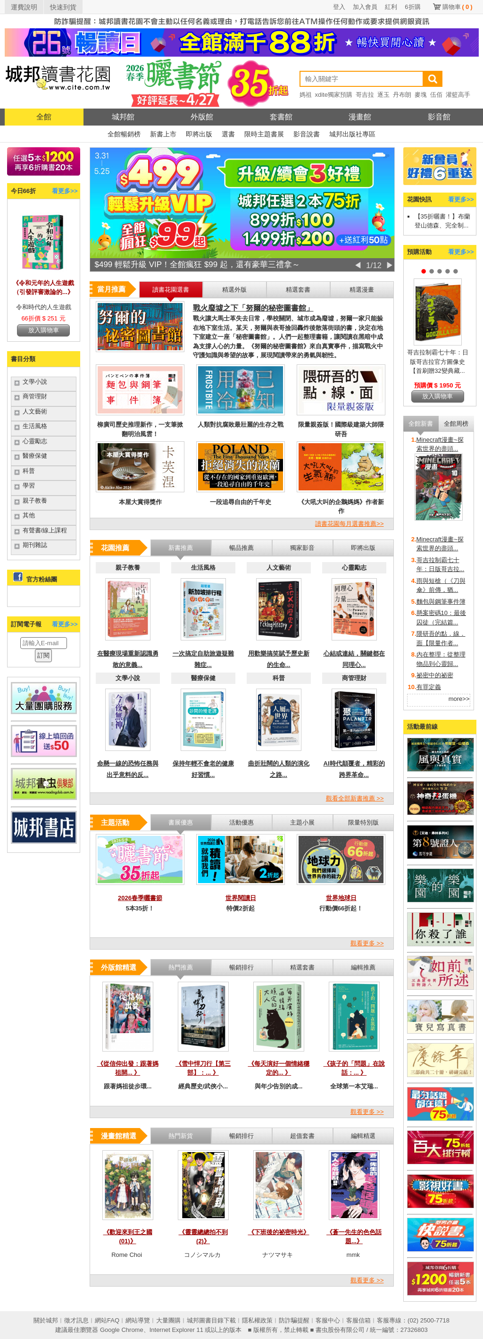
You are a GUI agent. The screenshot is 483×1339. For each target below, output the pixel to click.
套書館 (281, 117)
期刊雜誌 (35, 544)
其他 (29, 515)
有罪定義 (428, 687)
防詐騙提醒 (294, 1320)
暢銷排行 (241, 1135)
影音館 (439, 117)
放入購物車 (43, 330)
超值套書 (302, 1135)
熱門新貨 (180, 1135)
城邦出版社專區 (352, 134)
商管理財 (35, 396)
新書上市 (163, 134)
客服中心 (328, 1320)
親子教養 (35, 500)
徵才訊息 (76, 1320)
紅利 (391, 6)
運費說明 (24, 7)
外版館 (202, 117)
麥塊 (421, 95)
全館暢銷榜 (124, 134)
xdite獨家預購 (333, 95)
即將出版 (199, 134)
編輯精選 (363, 1135)
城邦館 (123, 117)
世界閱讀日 (240, 897)
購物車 (457, 6)
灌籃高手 (458, 95)
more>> (459, 698)
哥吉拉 (365, 95)
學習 (29, 485)
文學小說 (35, 381)
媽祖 (306, 95)
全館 (43, 117)
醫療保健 (35, 455)
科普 (29, 470)
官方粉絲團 (41, 579)
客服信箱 (358, 1320)
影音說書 (306, 134)
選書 (228, 134)
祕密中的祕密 (434, 675)
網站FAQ (107, 1320)
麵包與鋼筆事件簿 (441, 601)
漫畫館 (360, 117)
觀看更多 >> (367, 943)
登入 (339, 6)
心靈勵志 (35, 441)
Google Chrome (121, 1329)
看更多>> (64, 190)
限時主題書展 (264, 134)
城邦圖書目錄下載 (211, 1320)
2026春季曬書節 (140, 897)
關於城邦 (45, 1320)
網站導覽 (137, 1320)
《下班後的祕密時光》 (278, 1232)
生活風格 (35, 425)
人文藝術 (35, 411)
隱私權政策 (257, 1320)
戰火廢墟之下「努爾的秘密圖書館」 (253, 308)
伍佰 (436, 95)
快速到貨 (63, 7)
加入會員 (365, 6)
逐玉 (383, 95)
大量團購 (168, 1320)
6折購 (412, 6)
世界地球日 (341, 897)
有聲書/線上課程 (45, 530)
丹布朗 (402, 95)
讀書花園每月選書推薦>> (349, 523)
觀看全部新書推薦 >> (355, 798)
